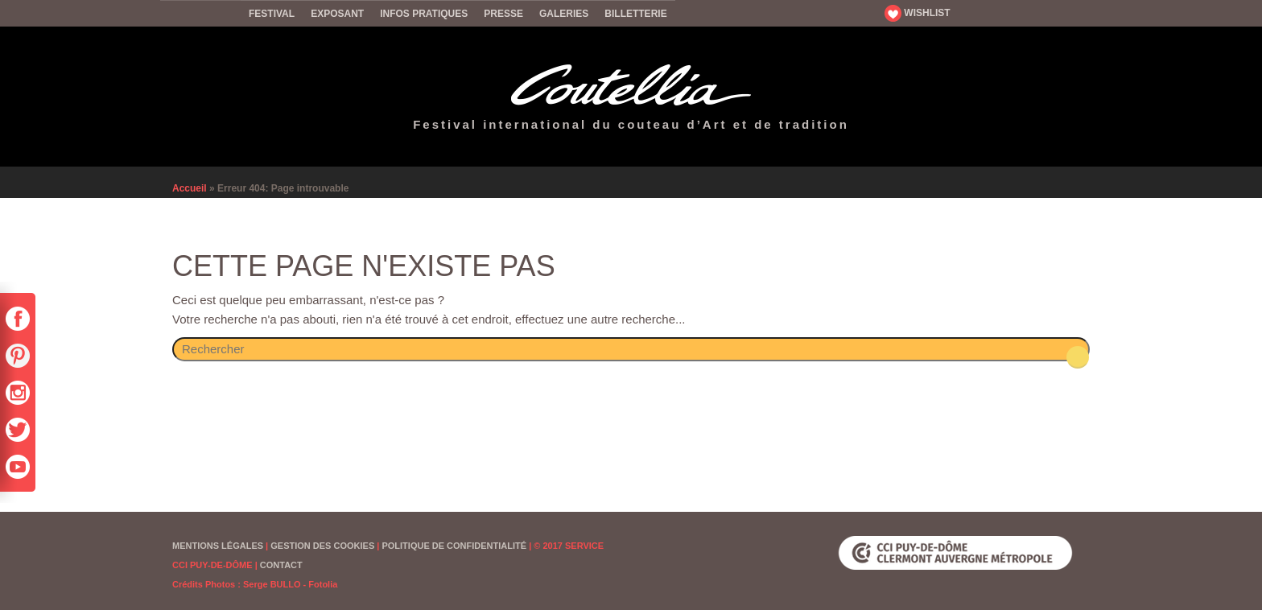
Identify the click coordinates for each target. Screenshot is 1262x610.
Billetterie (635, 13)
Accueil (200, 13)
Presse (503, 13)
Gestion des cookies (322, 545)
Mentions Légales (217, 545)
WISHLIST (918, 13)
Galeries (563, 13)
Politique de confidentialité (453, 545)
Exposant (337, 13)
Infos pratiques (424, 13)
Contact (281, 565)
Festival (272, 13)
